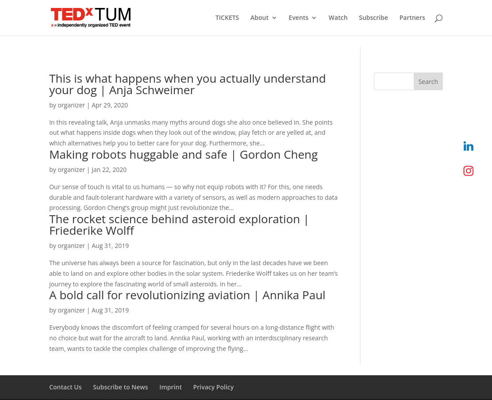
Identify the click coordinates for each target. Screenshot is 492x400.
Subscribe (373, 18)
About (259, 18)
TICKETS (227, 18)
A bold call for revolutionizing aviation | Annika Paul (187, 295)
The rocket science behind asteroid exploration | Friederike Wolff (179, 224)
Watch (338, 18)
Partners (412, 18)
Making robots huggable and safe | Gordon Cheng (183, 154)
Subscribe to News (120, 387)
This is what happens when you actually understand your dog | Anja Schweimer (187, 84)
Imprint (170, 387)
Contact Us (65, 387)
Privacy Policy (213, 387)
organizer (71, 105)
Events (299, 18)
